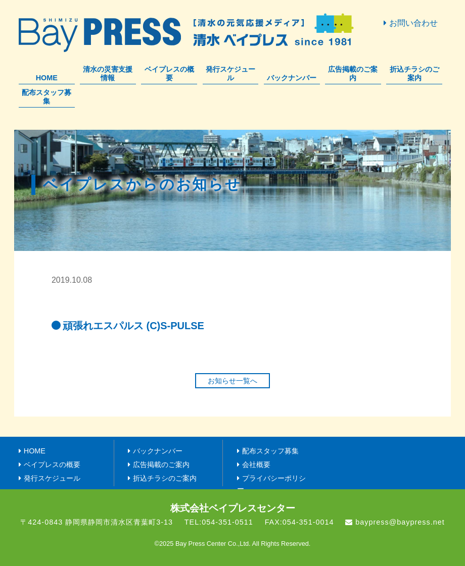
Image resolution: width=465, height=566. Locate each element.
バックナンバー (291, 78)
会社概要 (256, 464)
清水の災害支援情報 (107, 73)
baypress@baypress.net (399, 522)
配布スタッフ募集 (46, 96)
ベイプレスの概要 (169, 73)
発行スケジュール (230, 73)
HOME (47, 78)
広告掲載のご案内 (353, 73)
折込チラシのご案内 (414, 73)
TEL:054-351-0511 (218, 522)
